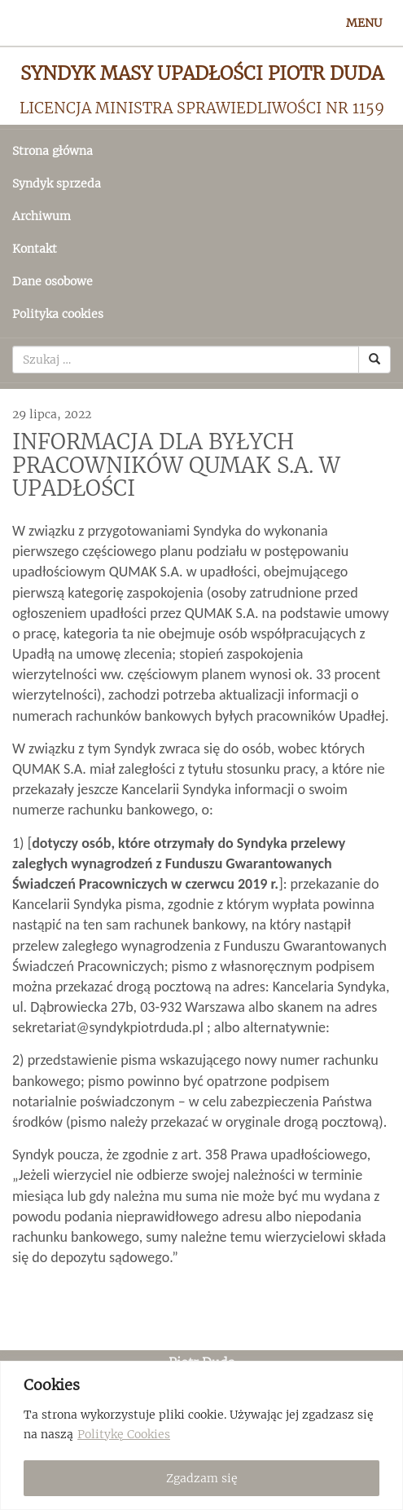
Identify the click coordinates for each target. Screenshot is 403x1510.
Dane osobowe (52, 281)
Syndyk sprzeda (56, 183)
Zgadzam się (202, 1478)
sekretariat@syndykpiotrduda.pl (108, 1027)
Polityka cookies (57, 314)
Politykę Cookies (123, 1434)
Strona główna (52, 150)
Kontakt (34, 248)
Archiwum (41, 216)
